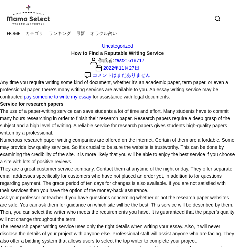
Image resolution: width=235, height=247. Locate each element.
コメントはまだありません (121, 75)
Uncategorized (117, 46)
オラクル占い (103, 34)
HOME (13, 34)
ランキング (60, 34)
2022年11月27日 (121, 68)
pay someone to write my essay (57, 96)
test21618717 (130, 60)
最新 (80, 34)
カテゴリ (34, 34)
